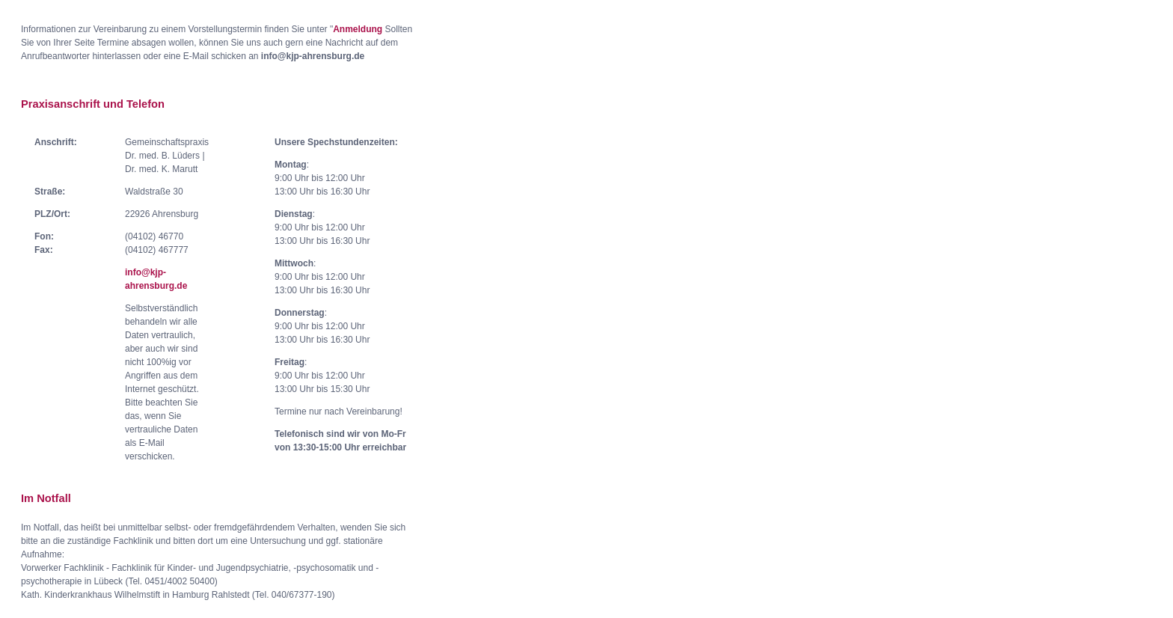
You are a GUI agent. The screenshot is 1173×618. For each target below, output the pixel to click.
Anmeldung (357, 29)
